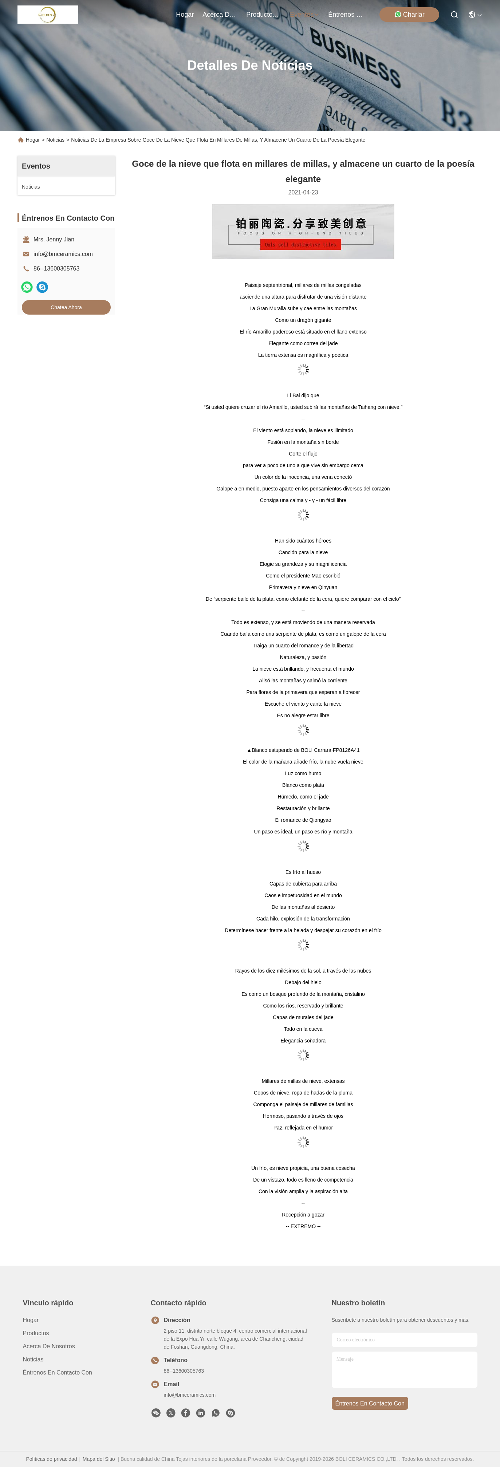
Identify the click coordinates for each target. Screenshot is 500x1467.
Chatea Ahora (66, 307)
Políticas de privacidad (51, 1459)
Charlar (409, 14)
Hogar (185, 14)
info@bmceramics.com (63, 254)
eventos (304, 14)
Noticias (55, 140)
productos (263, 14)
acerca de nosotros (219, 14)
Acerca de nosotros (49, 1346)
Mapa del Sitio (99, 1459)
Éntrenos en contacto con (345, 14)
